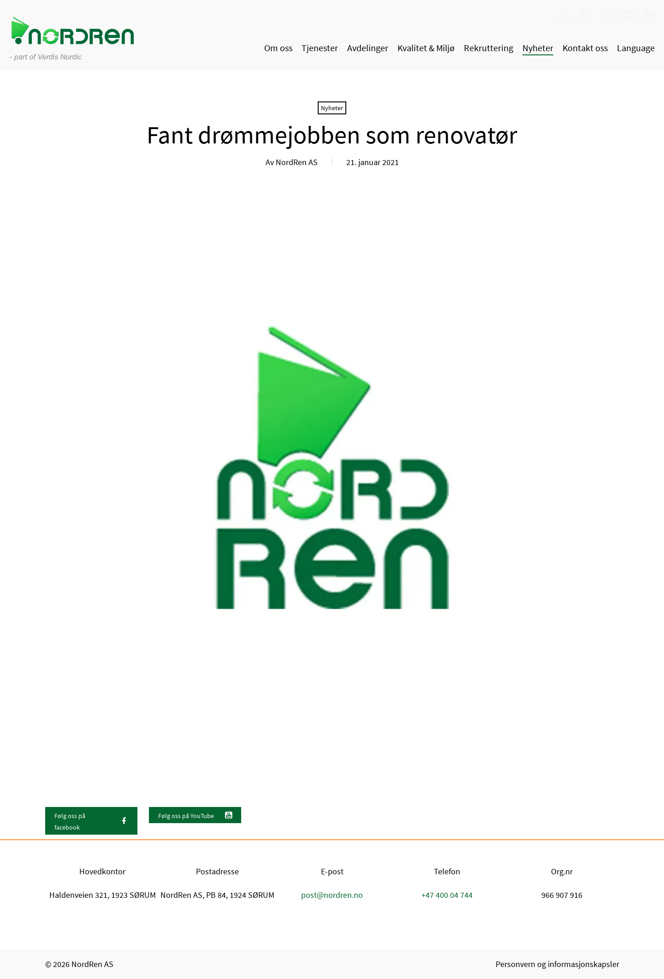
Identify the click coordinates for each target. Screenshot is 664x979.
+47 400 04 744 (447, 895)
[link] (564, 16)
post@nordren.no (332, 895)
